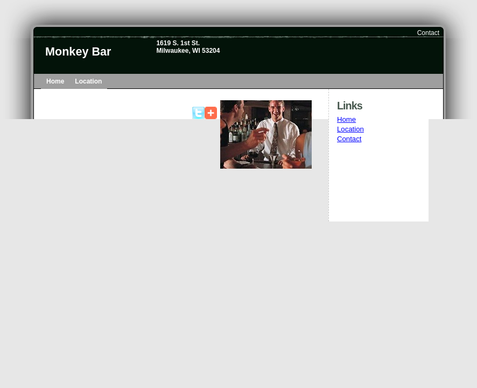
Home (55, 81)
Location (88, 81)
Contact (428, 33)
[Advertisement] (385, 197)
